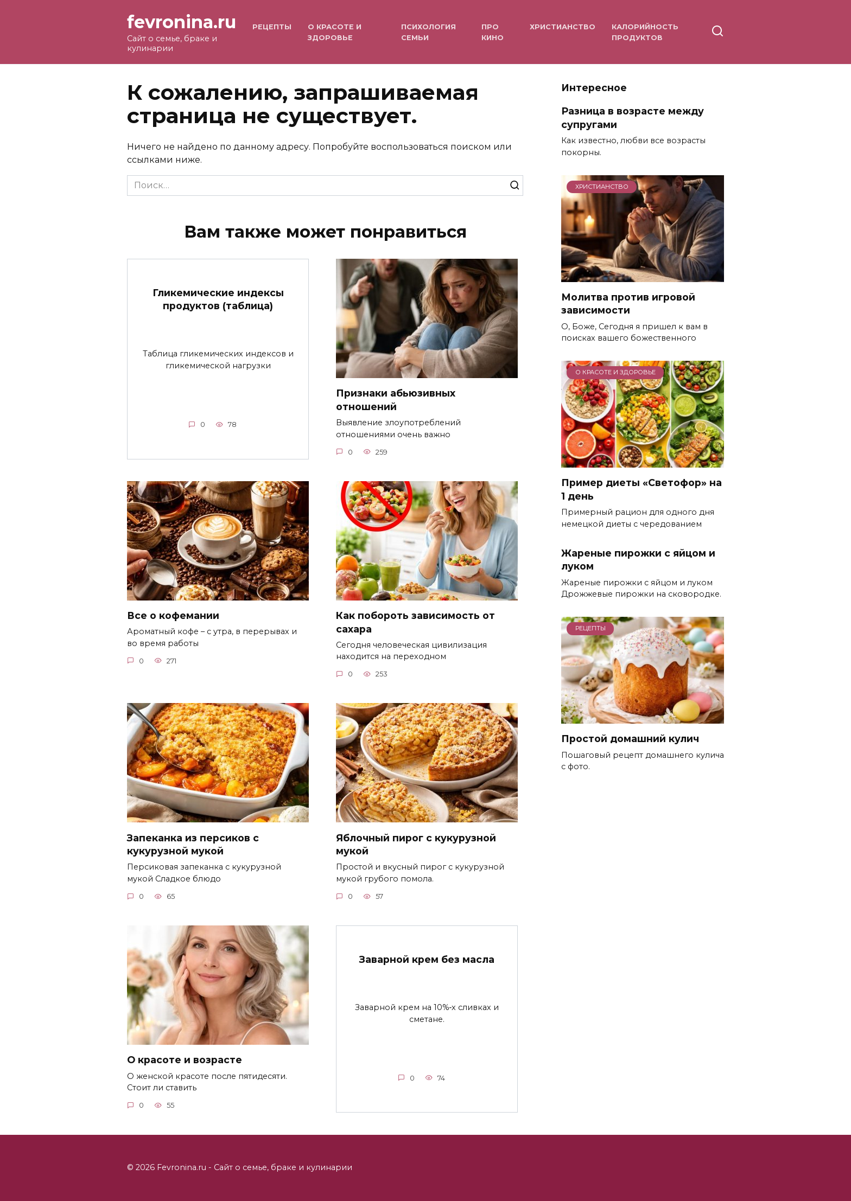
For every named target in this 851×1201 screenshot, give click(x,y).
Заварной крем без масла (426, 960)
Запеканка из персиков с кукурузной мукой (193, 844)
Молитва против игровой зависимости (628, 303)
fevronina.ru (181, 22)
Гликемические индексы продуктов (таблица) (218, 298)
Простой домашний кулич (630, 738)
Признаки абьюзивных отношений (395, 399)
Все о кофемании (173, 615)
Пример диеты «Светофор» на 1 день (641, 489)
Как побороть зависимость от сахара (415, 622)
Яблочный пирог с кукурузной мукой (416, 844)
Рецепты (271, 27)
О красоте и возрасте (184, 1060)
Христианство (562, 27)
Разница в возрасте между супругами (632, 117)
